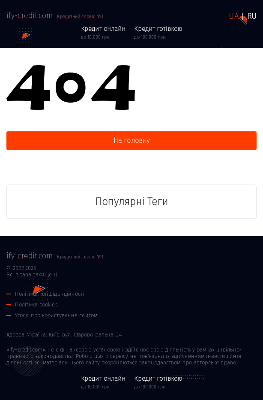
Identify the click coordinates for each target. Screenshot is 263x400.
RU (252, 16)
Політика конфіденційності (49, 294)
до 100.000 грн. (158, 32)
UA (233, 16)
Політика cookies (36, 304)
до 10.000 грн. (103, 32)
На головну (131, 140)
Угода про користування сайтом (56, 315)
